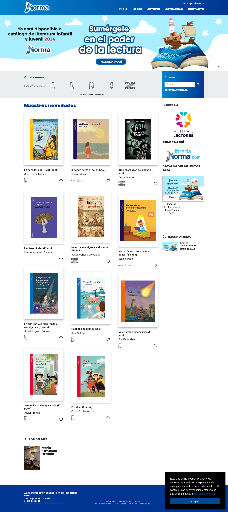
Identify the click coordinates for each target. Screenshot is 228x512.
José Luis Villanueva (35, 174)
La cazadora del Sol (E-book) (41, 170)
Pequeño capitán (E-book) (86, 328)
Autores (153, 9)
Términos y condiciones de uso (139, 504)
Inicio (123, 9)
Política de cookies (119, 504)
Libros (137, 9)
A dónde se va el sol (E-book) (88, 170)
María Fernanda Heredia (49, 451)
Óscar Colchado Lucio (83, 411)
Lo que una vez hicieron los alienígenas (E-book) (40, 326)
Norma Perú (36, 7)
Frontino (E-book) (81, 407)
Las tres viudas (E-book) (38, 248)
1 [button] (218, 66)
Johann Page (125, 258)
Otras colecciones (90, 94)
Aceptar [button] (195, 501)
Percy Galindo (126, 177)
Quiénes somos (110, 502)
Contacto (196, 9)
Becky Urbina (78, 174)
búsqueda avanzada (176, 90)
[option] (114, 43)
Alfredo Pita (78, 333)
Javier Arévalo (32, 412)
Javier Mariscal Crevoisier (85, 254)
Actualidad (174, 9)
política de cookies (203, 493)
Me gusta (61, 180)
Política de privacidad (103, 504)
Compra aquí (173, 142)
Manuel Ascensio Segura (38, 252)
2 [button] (221, 66)
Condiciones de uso (125, 502)
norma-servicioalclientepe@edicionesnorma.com (43, 504)
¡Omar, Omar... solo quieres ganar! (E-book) (134, 253)
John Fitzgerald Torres (36, 331)
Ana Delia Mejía (127, 339)
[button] (216, 494)
